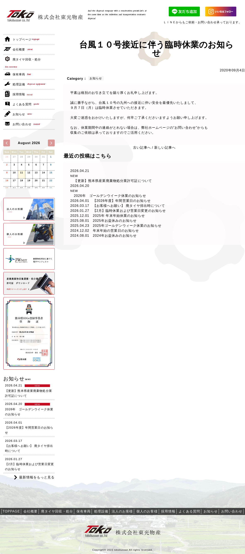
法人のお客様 (122, 511)
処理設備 (19, 84)
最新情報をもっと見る (37, 477)
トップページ (22, 39)
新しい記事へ (165, 147)
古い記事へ (142, 147)
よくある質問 (22, 104)
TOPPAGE (11, 511)
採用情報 (19, 94)
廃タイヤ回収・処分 (27, 59)
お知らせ (19, 114)
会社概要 (19, 49)
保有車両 (19, 74)
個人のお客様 (147, 511)
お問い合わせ (22, 124)
